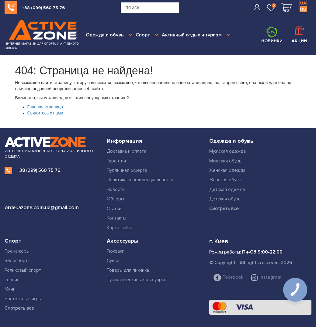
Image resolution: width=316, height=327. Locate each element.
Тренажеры (17, 251)
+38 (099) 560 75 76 (43, 7)
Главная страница (45, 106)
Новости (116, 189)
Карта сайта (119, 227)
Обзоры (115, 199)
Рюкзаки (115, 251)
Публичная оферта (127, 170)
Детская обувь (225, 199)
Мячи (10, 289)
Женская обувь (225, 179)
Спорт (147, 35)
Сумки (113, 260)
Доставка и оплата (126, 151)
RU (303, 9)
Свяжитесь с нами (45, 113)
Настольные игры (23, 298)
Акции (299, 34)
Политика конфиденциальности (140, 179)
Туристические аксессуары (136, 279)
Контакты (116, 218)
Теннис (12, 279)
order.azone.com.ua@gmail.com (42, 207)
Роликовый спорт (23, 270)
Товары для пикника (128, 270)
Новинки (272, 34)
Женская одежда (227, 170)
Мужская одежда (227, 151)
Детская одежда (227, 189)
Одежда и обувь (109, 35)
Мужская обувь (225, 161)
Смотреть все (224, 208)
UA (303, 3)
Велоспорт (16, 260)
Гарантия (116, 161)
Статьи (114, 208)
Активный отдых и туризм (196, 35)
